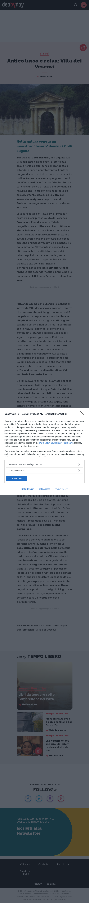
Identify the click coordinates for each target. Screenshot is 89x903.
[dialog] (44, 451)
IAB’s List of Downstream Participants (56, 443)
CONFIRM (16, 478)
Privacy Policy (61, 489)
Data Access (44, 489)
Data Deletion (28, 489)
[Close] (83, 414)
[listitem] (44, 464)
